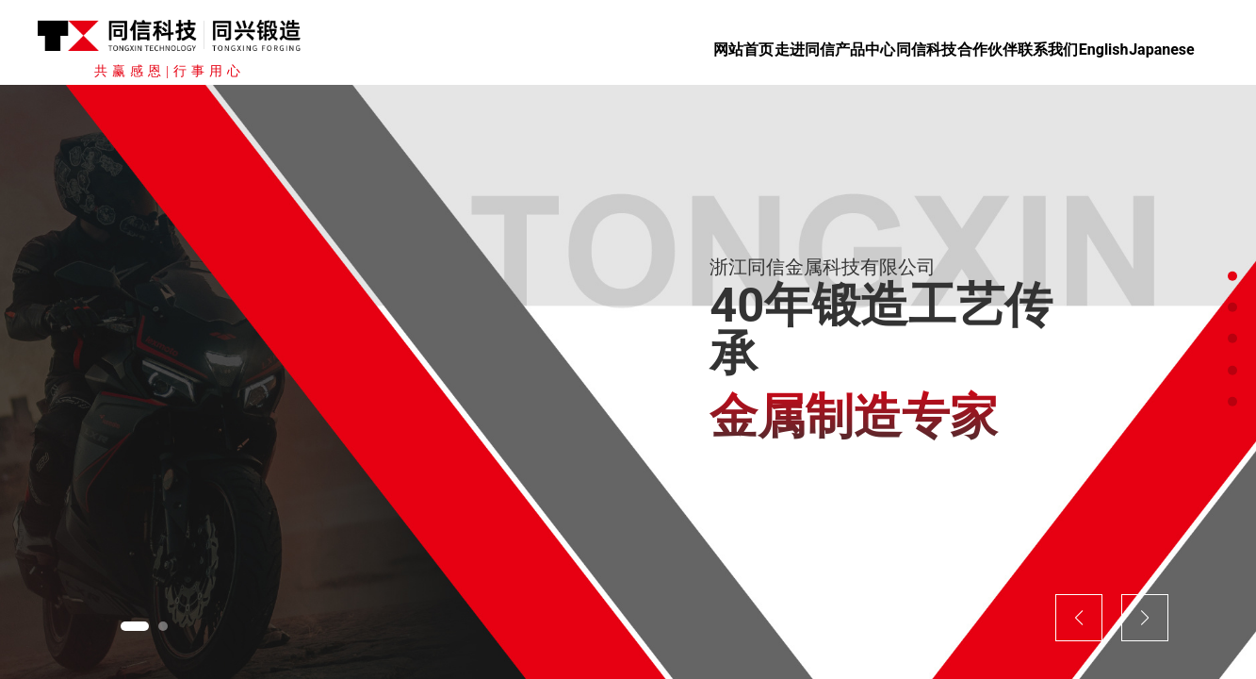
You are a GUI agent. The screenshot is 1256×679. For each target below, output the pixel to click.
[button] (135, 626)
